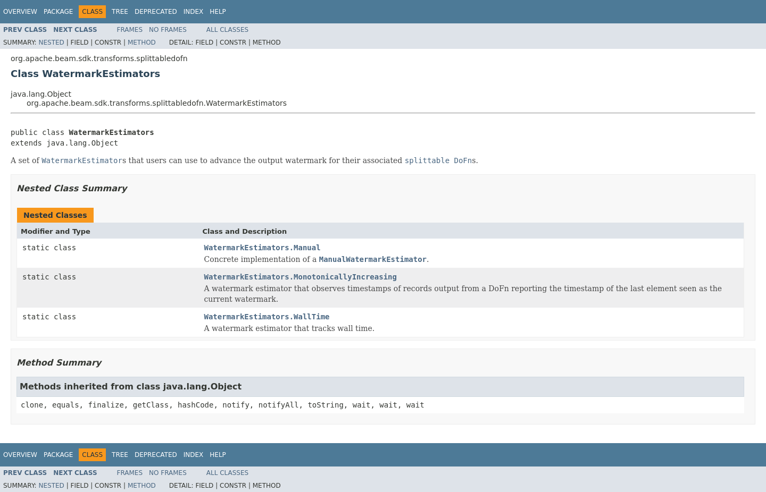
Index (194, 11)
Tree (120, 11)
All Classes (227, 29)
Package (58, 11)
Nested (51, 42)
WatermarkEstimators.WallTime (267, 316)
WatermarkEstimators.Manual (262, 247)
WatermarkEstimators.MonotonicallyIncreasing (300, 277)
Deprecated (156, 11)
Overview (20, 11)
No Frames (168, 29)
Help (218, 11)
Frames (130, 29)
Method (142, 42)
